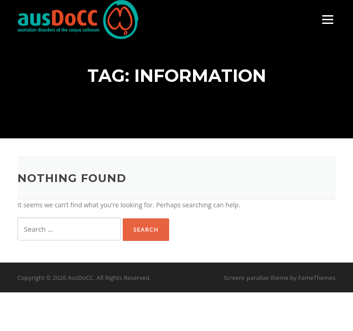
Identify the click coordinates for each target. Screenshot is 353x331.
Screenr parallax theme (256, 278)
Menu (327, 19)
